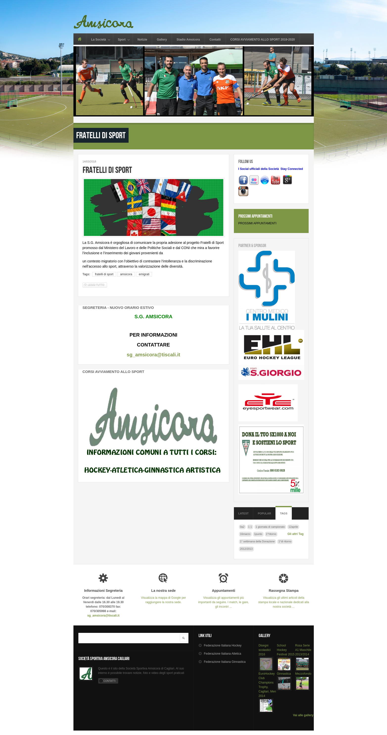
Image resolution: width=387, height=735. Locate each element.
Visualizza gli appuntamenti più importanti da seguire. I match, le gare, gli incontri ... (223, 599)
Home (79, 39)
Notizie (142, 39)
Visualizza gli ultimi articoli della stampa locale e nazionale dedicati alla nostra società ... (283, 599)
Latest (243, 513)
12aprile (293, 526)
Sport (122, 40)
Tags (283, 513)
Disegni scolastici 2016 (265, 650)
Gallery (162, 39)
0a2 (242, 526)
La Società (99, 40)
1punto (258, 533)
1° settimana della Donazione (257, 541)
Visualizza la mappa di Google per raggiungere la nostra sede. (163, 596)
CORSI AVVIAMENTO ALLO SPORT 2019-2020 (262, 39)
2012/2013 (246, 548)
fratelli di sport (104, 274)
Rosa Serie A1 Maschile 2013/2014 (303, 650)
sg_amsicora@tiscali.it (153, 354)
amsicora (126, 274)
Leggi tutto (97, 284)
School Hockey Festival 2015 (285, 650)
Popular (264, 513)
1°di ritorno (284, 541)
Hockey (222, 645)
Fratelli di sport (107, 170)
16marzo (245, 533)
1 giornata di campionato (270, 526)
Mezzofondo (303, 673)
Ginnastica (284, 673)
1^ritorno (271, 533)
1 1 (250, 526)
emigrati (144, 274)
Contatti (215, 39)
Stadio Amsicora (188, 39)
